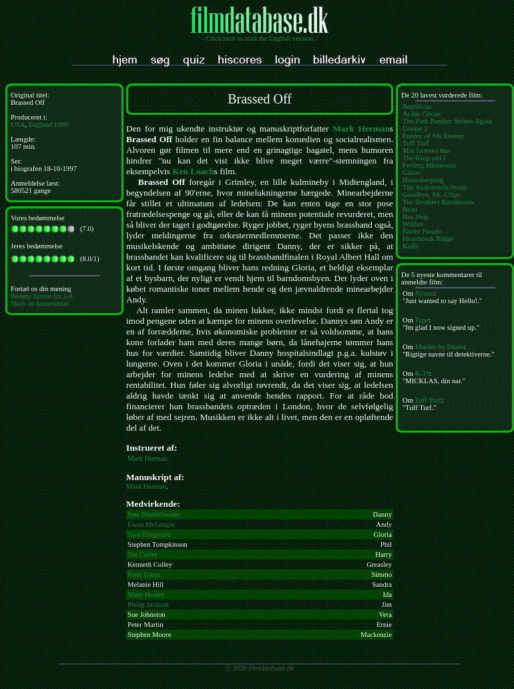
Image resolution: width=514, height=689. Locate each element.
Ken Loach (193, 171)
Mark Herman (361, 129)
